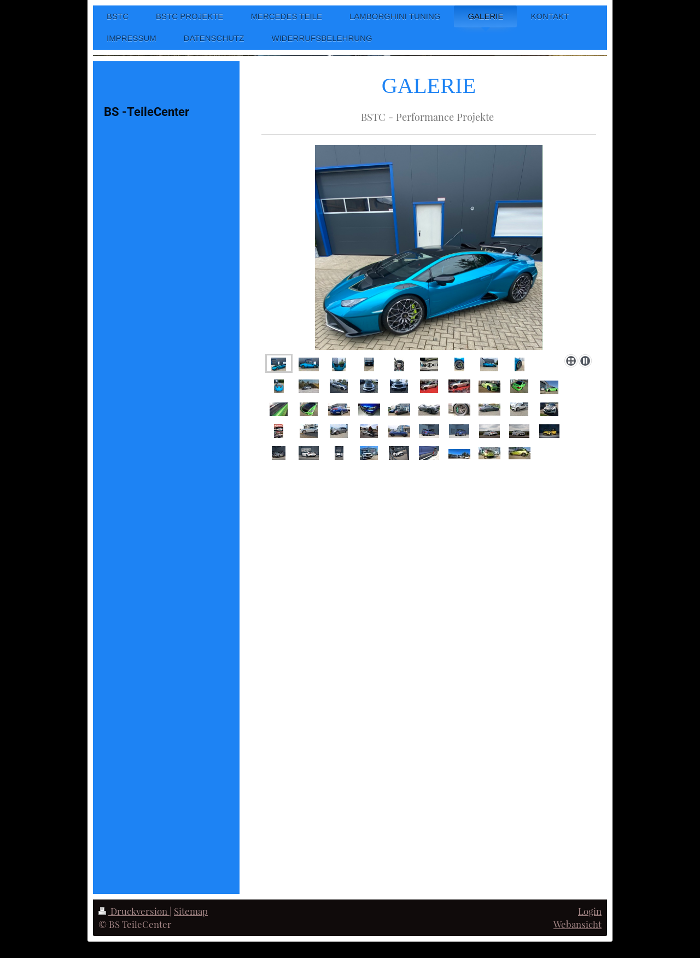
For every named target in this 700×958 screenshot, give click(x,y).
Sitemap (191, 911)
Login (590, 911)
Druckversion (134, 911)
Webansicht (577, 924)
